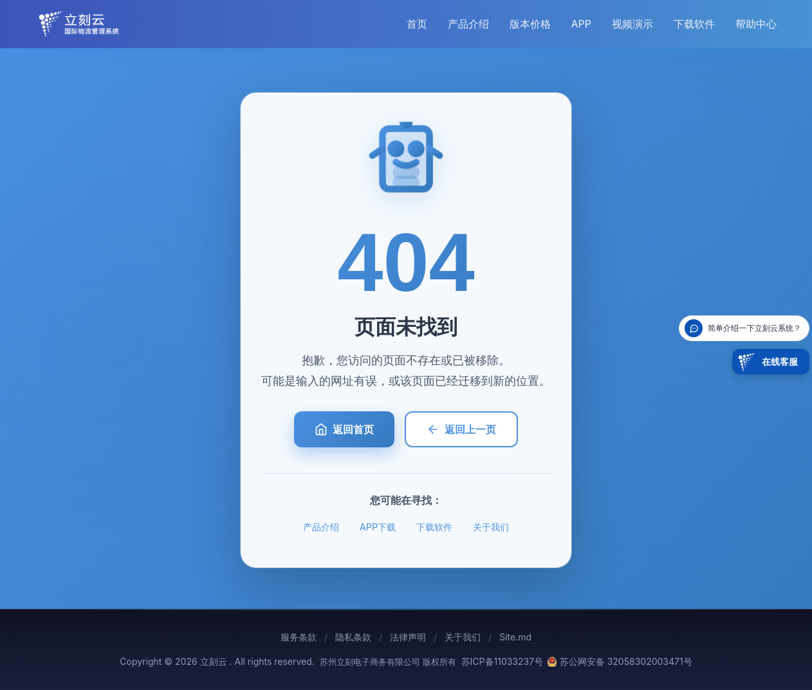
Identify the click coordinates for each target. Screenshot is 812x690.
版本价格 (530, 23)
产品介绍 (468, 23)
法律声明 (408, 636)
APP (581, 23)
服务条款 (299, 636)
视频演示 (632, 23)
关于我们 (491, 526)
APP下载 (378, 526)
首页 (417, 23)
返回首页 (344, 429)
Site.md (515, 636)
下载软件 (694, 23)
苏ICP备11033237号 (502, 661)
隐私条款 (353, 636)
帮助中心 (756, 23)
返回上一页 (461, 429)
